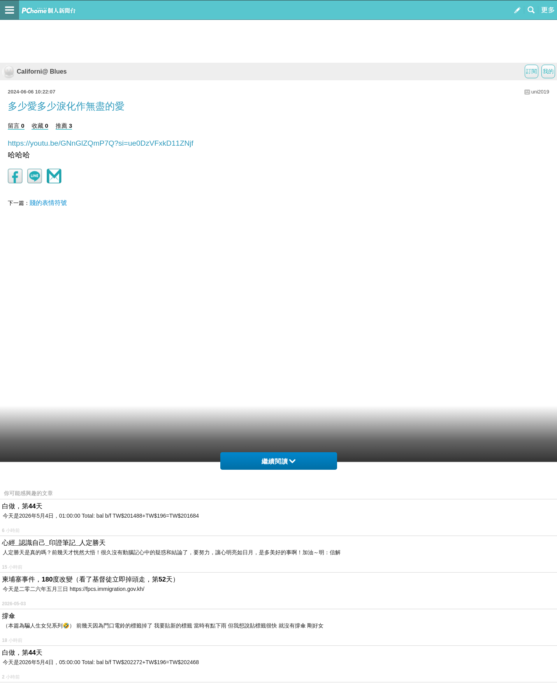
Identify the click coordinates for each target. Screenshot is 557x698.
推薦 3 (64, 125)
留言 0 (16, 125)
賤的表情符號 (48, 202)
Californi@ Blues (34, 71)
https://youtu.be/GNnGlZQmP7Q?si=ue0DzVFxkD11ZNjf (100, 143)
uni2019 (540, 92)
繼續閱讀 (278, 461)
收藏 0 (40, 125)
